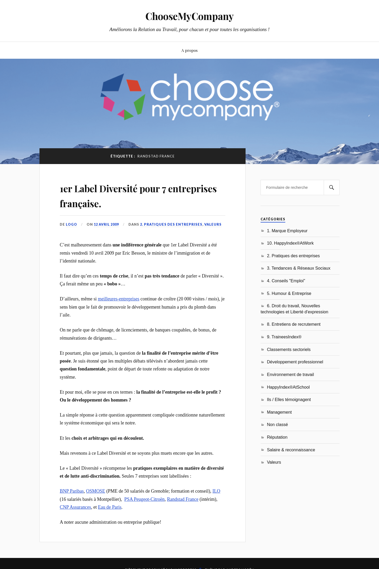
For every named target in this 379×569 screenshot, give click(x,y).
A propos (189, 50)
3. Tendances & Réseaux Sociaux (298, 268)
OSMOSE (95, 491)
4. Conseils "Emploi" (286, 280)
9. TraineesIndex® (284, 336)
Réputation (277, 437)
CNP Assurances (75, 507)
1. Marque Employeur (287, 230)
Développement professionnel (295, 361)
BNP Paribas (72, 491)
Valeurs (213, 224)
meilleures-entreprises (118, 298)
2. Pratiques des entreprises (171, 224)
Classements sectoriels (289, 349)
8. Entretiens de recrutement (294, 324)
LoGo (71, 224)
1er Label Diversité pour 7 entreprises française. (128, 195)
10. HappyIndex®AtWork (290, 243)
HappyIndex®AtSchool (288, 387)
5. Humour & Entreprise (289, 293)
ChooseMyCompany (189, 16)
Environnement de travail (290, 374)
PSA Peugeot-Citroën (144, 499)
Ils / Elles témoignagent (289, 399)
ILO (216, 491)
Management (279, 412)
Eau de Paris (109, 507)
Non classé (277, 424)
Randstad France (182, 499)
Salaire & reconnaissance (291, 449)
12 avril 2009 (106, 224)
